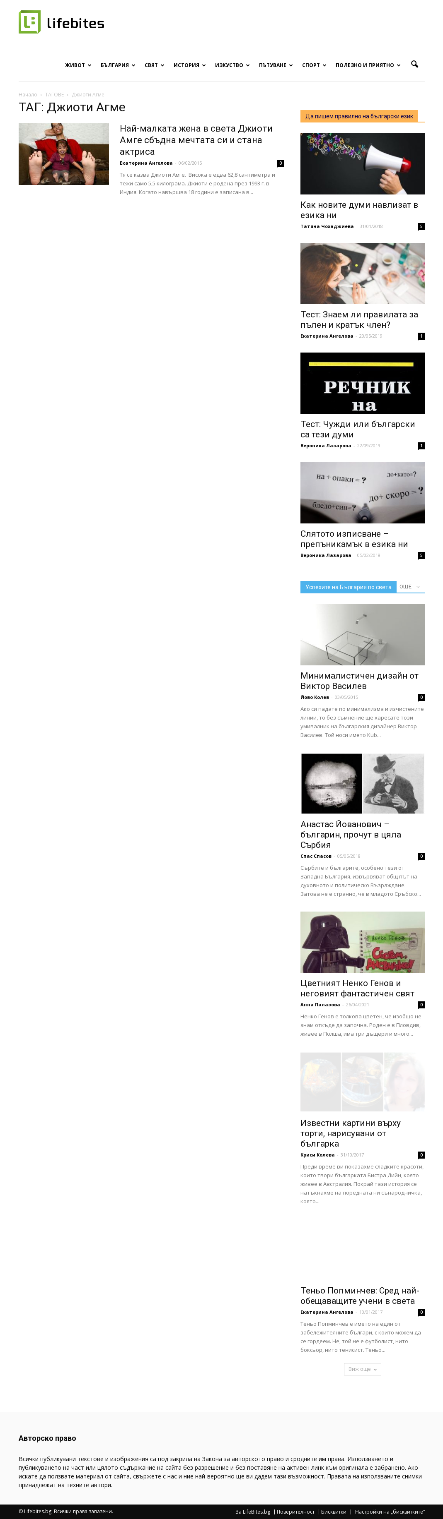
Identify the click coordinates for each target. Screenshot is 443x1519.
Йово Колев (314, 697)
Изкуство (232, 65)
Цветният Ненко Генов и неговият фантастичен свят (357, 988)
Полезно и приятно (368, 65)
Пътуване (276, 65)
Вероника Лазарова (325, 445)
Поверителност (296, 1511)
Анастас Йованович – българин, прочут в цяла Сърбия (350, 834)
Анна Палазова (320, 1004)
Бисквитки (333, 1511)
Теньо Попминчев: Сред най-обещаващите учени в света (359, 1296)
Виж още (363, 1369)
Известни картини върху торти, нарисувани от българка (350, 1133)
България (118, 65)
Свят (155, 65)
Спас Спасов (316, 856)
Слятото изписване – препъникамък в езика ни (354, 539)
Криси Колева (317, 1155)
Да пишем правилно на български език (359, 116)
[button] (415, 64)
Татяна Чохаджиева (327, 226)
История (190, 65)
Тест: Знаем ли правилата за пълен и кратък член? (359, 320)
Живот (78, 65)
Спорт (314, 65)
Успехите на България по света (348, 587)
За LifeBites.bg (252, 1511)
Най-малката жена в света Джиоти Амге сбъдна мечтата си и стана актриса (196, 140)
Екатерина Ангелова (146, 163)
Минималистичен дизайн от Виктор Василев (359, 681)
